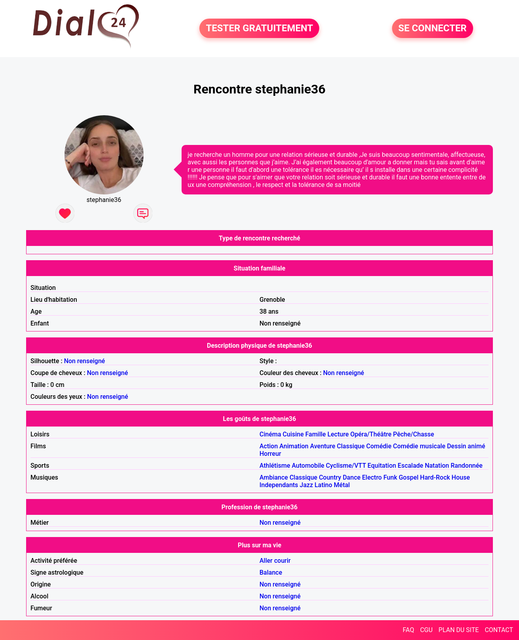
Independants (279, 485)
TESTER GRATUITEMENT (259, 28)
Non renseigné (84, 361)
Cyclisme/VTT (346, 465)
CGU (426, 630)
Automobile (308, 465)
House (461, 477)
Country (330, 477)
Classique (351, 446)
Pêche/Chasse (413, 434)
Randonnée (467, 465)
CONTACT (499, 630)
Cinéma (270, 434)
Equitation (381, 465)
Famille (315, 434)
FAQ (408, 630)
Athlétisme (275, 465)
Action (269, 446)
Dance (351, 477)
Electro (372, 477)
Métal (342, 485)
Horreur (270, 453)
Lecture (338, 434)
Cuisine (293, 434)
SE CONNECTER (432, 28)
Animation (293, 446)
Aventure (322, 446)
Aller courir (275, 560)
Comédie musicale (419, 446)
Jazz (306, 485)
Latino (323, 485)
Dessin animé (466, 446)
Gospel (409, 477)
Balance (271, 572)
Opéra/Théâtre (371, 434)
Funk (390, 477)
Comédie (379, 446)
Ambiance (274, 477)
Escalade (410, 465)
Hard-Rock (435, 477)
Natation (437, 465)
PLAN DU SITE (459, 630)
